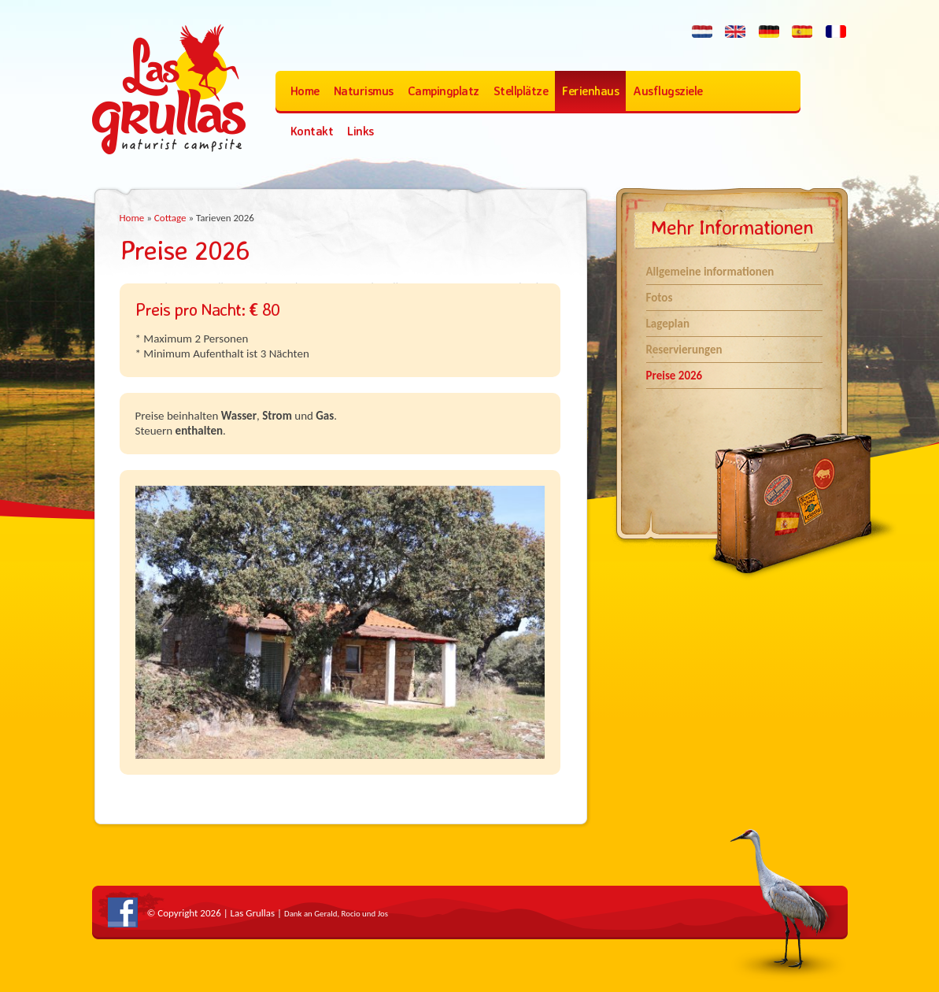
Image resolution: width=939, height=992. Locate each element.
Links (360, 131)
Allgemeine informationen (710, 272)
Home (305, 90)
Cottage (170, 218)
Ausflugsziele (668, 90)
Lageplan (667, 323)
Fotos (659, 298)
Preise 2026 (674, 375)
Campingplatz (443, 90)
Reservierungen (684, 349)
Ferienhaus (590, 90)
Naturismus (364, 90)
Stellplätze (521, 90)
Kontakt (312, 131)
